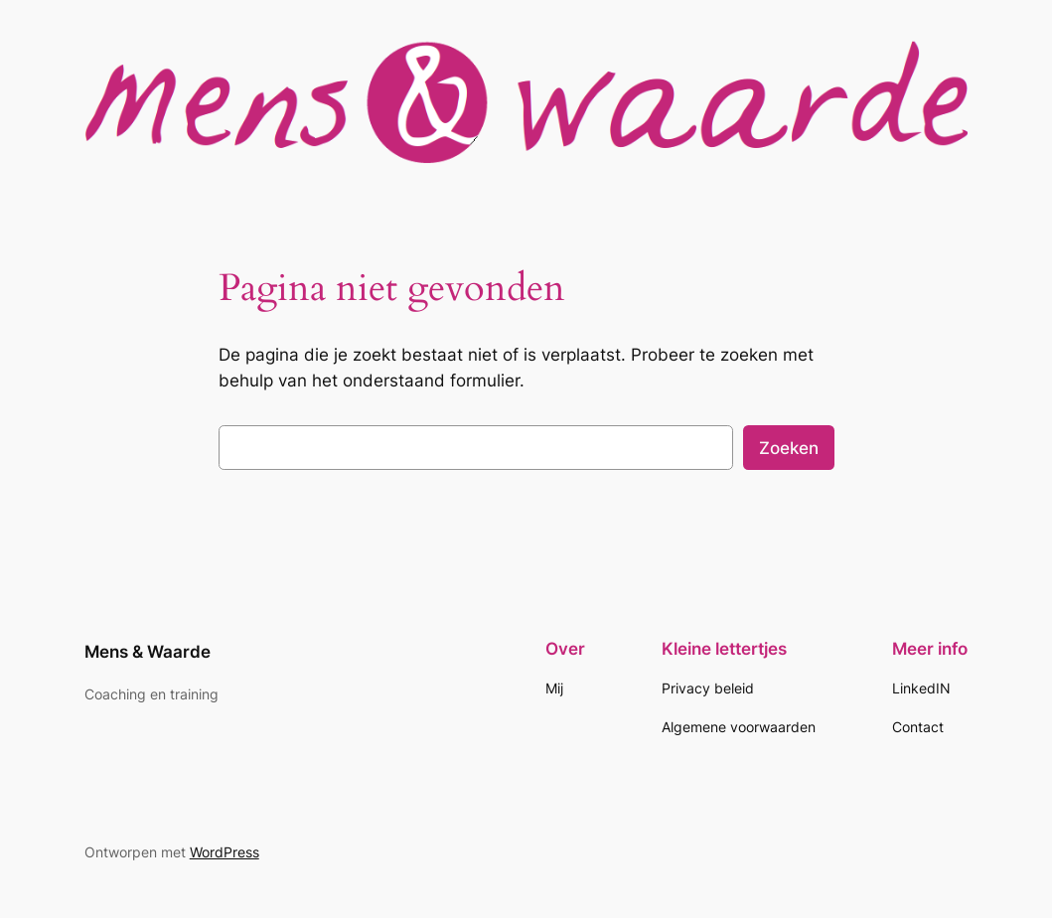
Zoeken (789, 448)
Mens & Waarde (147, 652)
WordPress (224, 851)
